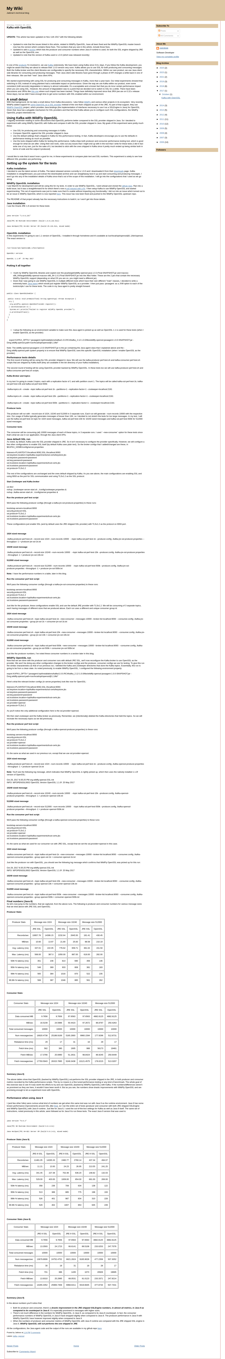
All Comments (165, 35)
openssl (21, 1336)
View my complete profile (167, 57)
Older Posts (139, 1346)
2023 (162, 72)
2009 (162, 128)
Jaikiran (164, 48)
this (55, 1106)
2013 (162, 110)
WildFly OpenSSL (15, 107)
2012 (162, 115)
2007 (162, 137)
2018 (162, 86)
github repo (127, 186)
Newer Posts (12, 1346)
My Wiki (14, 8)
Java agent (33, 283)
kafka (15, 1336)
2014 (162, 105)
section (32, 49)
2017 (162, 91)
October (166, 94)
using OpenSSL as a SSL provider (45, 104)
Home (76, 1346)
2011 (162, 119)
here (59, 194)
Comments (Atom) (27, 1351)
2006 (162, 142)
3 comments (35, 1332)
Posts (162, 31)
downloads (119, 171)
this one (35, 91)
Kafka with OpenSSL (19, 27)
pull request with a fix (75, 188)
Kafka (50, 65)
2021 (162, 77)
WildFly (87, 102)
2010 (162, 124)
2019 (162, 81)
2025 (162, 68)
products (23, 65)
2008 (162, 133)
